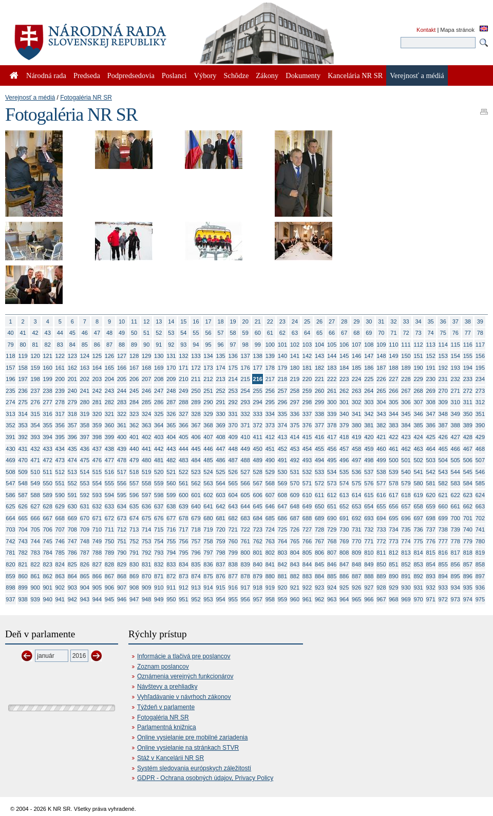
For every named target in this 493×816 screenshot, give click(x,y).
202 (84, 379)
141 (294, 356)
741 (480, 529)
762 (257, 541)
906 (109, 587)
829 (121, 564)
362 (134, 425)
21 (258, 321)
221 (319, 379)
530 (282, 472)
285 (146, 402)
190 (418, 368)
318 (72, 414)
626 (22, 506)
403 (158, 437)
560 (171, 483)
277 (47, 402)
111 (405, 344)
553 (84, 483)
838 (232, 564)
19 (233, 321)
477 (109, 460)
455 (319, 449)
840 (257, 564)
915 (220, 587)
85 (85, 344)
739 (455, 529)
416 (319, 437)
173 (208, 368)
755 (171, 541)
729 (331, 529)
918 (257, 587)
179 (282, 368)
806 (319, 552)
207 (146, 379)
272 (467, 391)
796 (195, 552)
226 (381, 379)
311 (467, 402)
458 (356, 449)
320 (97, 414)
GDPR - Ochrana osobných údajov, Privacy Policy (205, 778)
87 (109, 344)
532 (307, 472)
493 (307, 460)
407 (208, 437)
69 (369, 333)
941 (60, 599)
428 (467, 437)
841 (270, 564)
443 (171, 449)
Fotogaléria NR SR (86, 97)
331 (232, 414)
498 (368, 460)
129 (146, 356)
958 (270, 599)
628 (47, 506)
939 (35, 599)
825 (72, 564)
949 (158, 599)
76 (455, 333)
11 (134, 321)
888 (368, 576)
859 (10, 576)
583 (455, 483)
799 (232, 552)
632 (97, 506)
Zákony (267, 75)
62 (282, 333)
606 (257, 495)
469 (10, 460)
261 (331, 391)
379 (344, 425)
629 (60, 506)
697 (418, 518)
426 (443, 437)
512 (60, 472)
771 (368, 541)
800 (245, 552)
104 (319, 344)
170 (171, 368)
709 (84, 529)
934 (455, 587)
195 (480, 368)
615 (368, 495)
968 (393, 599)
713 (134, 529)
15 (183, 321)
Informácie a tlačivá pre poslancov (183, 656)
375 (294, 425)
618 (405, 495)
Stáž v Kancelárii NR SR (170, 758)
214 (232, 379)
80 (23, 344)
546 (480, 472)
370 (232, 425)
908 (134, 587)
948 (146, 599)
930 (405, 587)
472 (47, 460)
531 (294, 472)
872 (171, 576)
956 (245, 599)
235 (10, 391)
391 (10, 437)
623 (467, 495)
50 (134, 333)
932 (430, 587)
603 (220, 495)
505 (455, 460)
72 (406, 333)
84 (72, 344)
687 (294, 518)
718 (195, 529)
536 (356, 472)
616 (381, 495)
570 (294, 483)
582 (443, 483)
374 (282, 425)
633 (109, 506)
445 (195, 449)
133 (195, 356)
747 (72, 541)
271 (455, 391)
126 (109, 356)
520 (158, 472)
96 (220, 344)
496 (344, 460)
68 (356, 333)
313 (10, 414)
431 (22, 449)
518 (134, 472)
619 (418, 495)
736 (418, 529)
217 (270, 379)
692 (356, 518)
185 (356, 368)
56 (208, 333)
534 (331, 472)
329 (208, 414)
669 (72, 518)
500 (393, 460)
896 (467, 576)
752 (134, 541)
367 (195, 425)
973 (455, 599)
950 (171, 599)
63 (295, 333)
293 (245, 402)
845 (319, 564)
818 (467, 552)
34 (418, 321)
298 (307, 402)
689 (319, 518)
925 (344, 587)
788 (97, 552)
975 (480, 599)
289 (195, 402)
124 (84, 356)
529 (270, 472)
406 (195, 437)
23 (282, 321)
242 (97, 391)
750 (109, 541)
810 (368, 552)
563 (208, 483)
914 (208, 587)
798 (220, 552)
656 (393, 506)
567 (257, 483)
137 (245, 356)
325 (158, 414)
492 (294, 460)
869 (134, 576)
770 (356, 541)
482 (171, 460)
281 (97, 402)
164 (97, 368)
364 (158, 425)
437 (97, 449)
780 (480, 541)
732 (368, 529)
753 (146, 541)
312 (480, 402)
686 (282, 518)
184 (344, 368)
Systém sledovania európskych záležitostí (194, 768)
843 (294, 564)
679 (195, 518)
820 (10, 564)
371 (245, 425)
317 (60, 414)
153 (443, 356)
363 (146, 425)
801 (257, 552)
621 (443, 495)
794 (171, 552)
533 (319, 472)
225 (368, 379)
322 (121, 414)
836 (208, 564)
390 (480, 425)
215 (245, 379)
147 (368, 356)
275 (22, 402)
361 (121, 425)
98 (245, 344)
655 (381, 506)
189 (405, 368)
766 (307, 541)
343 (381, 414)
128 (134, 356)
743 (22, 541)
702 (480, 518)
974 (467, 599)
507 (480, 460)
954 (220, 599)
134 (208, 356)
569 (282, 483)
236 (22, 391)
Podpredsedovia (131, 75)
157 (10, 368)
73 (418, 333)
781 (10, 552)
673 (121, 518)
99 (258, 344)
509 (22, 472)
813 (405, 552)
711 (109, 529)
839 (245, 564)
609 (294, 495)
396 (72, 437)
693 (368, 518)
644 (245, 506)
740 (467, 529)
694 (381, 518)
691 (344, 518)
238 (47, 391)
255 (257, 391)
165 (109, 368)
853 (418, 564)
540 (405, 472)
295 (270, 402)
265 (381, 391)
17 (208, 321)
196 (10, 379)
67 (344, 333)
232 (455, 379)
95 (208, 344)
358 (84, 425)
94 (196, 344)
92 (171, 344)
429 (480, 437)
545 (467, 472)
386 (430, 425)
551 (60, 483)
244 (121, 391)
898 (10, 587)
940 (47, 599)
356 (60, 425)
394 (47, 437)
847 (344, 564)
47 (97, 333)
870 (146, 576)
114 (443, 344)
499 (381, 460)
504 (443, 460)
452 (282, 449)
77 (468, 333)
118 (10, 356)
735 (405, 529)
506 (467, 460)
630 (72, 506)
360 (109, 425)
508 (10, 472)
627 (35, 506)
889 (381, 576)
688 (307, 518)
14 (171, 321)
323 (134, 414)
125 (97, 356)
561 (183, 483)
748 (84, 541)
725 (282, 529)
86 (97, 344)
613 (344, 495)
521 (171, 472)
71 (393, 333)
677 (171, 518)
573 (331, 483)
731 (356, 529)
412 (270, 437)
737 (430, 529)
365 (171, 425)
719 (208, 529)
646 (270, 506)
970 (418, 599)
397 (84, 437)
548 (22, 483)
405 (183, 437)
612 (331, 495)
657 (405, 506)
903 (72, 587)
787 (84, 552)
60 (258, 333)
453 (294, 449)
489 (257, 460)
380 (356, 425)
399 (109, 437)
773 (393, 541)
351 (480, 414)
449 (245, 449)
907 (121, 587)
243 (109, 391)
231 (443, 379)
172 (195, 368)
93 (183, 344)
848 (356, 564)
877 (232, 576)
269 (430, 391)
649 (307, 506)
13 (159, 321)
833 (171, 564)
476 (97, 460)
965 (356, 599)
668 (60, 518)
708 (72, 529)
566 (245, 483)
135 (220, 356)
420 (368, 437)
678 (183, 518)
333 (257, 414)
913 (195, 587)
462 (405, 449)
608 (282, 495)
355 (47, 425)
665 (22, 518)
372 (257, 425)
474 (72, 460)
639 (183, 506)
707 (60, 529)
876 (220, 576)
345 (405, 414)
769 (344, 541)
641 (208, 506)
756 (183, 541)
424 (418, 437)
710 (97, 529)
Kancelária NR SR (355, 75)
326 (171, 414)
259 (307, 391)
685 (270, 518)
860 (22, 576)
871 (158, 576)
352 (10, 425)
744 (35, 541)
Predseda (86, 75)
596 (134, 495)
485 (208, 460)
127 (121, 356)
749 (97, 541)
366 (183, 425)
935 (467, 587)
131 (171, 356)
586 (10, 495)
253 (232, 391)
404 (171, 437)
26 (319, 321)
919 (270, 587)
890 (393, 576)
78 (480, 333)
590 (60, 495)
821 (22, 564)
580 (418, 483)
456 (331, 449)
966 (368, 599)
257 (282, 391)
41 (23, 333)
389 (467, 425)
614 (356, 495)
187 (381, 368)
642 (220, 506)
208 (158, 379)
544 (455, 472)
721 (232, 529)
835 (195, 564)
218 (282, 379)
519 (146, 472)
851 (393, 564)
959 (282, 599)
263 (356, 391)
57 (220, 333)
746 (60, 541)
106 (344, 344)
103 (307, 344)
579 (405, 483)
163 (84, 368)
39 (480, 321)
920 (282, 587)
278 (60, 402)
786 (72, 552)
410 (245, 437)
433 (47, 449)
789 (109, 552)
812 (393, 552)
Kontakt (425, 30)
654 (368, 506)
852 (405, 564)
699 (443, 518)
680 (208, 518)
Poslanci (174, 75)
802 (270, 552)
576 (368, 483)
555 (109, 483)
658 (418, 506)
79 (10, 344)
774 (405, 541)
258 (294, 391)
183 (331, 368)
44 (60, 333)
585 (480, 483)
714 (146, 529)
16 (196, 321)
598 (158, 495)
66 (332, 333)
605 (245, 495)
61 (270, 333)
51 (146, 333)
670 (84, 518)
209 (171, 379)
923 (319, 587)
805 (307, 552)
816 (443, 552)
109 (381, 344)
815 (430, 552)
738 (443, 529)
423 (405, 437)
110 (393, 344)
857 (467, 564)
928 (381, 587)
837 (220, 564)
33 (406, 321)
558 (146, 483)
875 (208, 576)
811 (381, 552)
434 (60, 449)
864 (72, 576)
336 (294, 414)
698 (430, 518)
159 (35, 368)
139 (270, 356)
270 (443, 391)
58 (233, 333)
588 (35, 495)
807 (331, 552)
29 (356, 321)
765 (294, 541)
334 (270, 414)
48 (109, 333)
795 (183, 552)
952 (195, 599)
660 (443, 506)
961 (307, 599)
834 (183, 564)
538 (381, 472)
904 (84, 587)
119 (22, 356)
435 (72, 449)
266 (393, 391)
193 (455, 368)
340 (344, 414)
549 (35, 483)
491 (282, 460)
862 (47, 576)
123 (72, 356)
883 (307, 576)
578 (393, 483)
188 (393, 368)
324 (146, 414)
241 (84, 391)
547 (10, 483)
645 (257, 506)
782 (22, 552)
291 (220, 402)
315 (35, 414)
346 (418, 414)
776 (430, 541)
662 (467, 506)
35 (431, 321)
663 (480, 506)
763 (270, 541)
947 (134, 599)
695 (393, 518)
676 (158, 518)
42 (35, 333)
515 (97, 472)
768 (331, 541)
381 (368, 425)
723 (257, 529)
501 (405, 460)
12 (146, 321)
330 (220, 414)
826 (84, 564)
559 (158, 483)
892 (418, 576)
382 (381, 425)
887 (356, 576)
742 (10, 541)
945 (109, 599)
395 (60, 437)
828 (109, 564)
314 (22, 414)
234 (480, 379)
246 (146, 391)
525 (220, 472)
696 (405, 518)
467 (467, 449)
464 (430, 449)
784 (47, 552)
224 (356, 379)
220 (307, 379)
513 (72, 472)
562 (195, 483)
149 (393, 356)
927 (368, 587)
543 (443, 472)
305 (393, 402)
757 (195, 541)
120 (35, 356)
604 (232, 495)
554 (97, 483)
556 (121, 483)
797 (208, 552)
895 (455, 576)
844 (307, 564)
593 (97, 495)
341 (356, 414)
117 (480, 344)
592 (84, 495)
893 (430, 576)
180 (294, 368)
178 (270, 368)
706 (47, 529)
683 (245, 518)
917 (245, 587)
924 (331, 587)
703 (10, 529)
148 (381, 356)
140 (282, 356)
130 (158, 356)
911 (171, 587)
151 (418, 356)
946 (121, 599)
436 (84, 449)
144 (331, 356)
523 (195, 472)
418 (344, 437)
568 (270, 483)
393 (35, 437)
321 (109, 414)
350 (467, 414)
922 (307, 587)
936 (480, 587)
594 (109, 495)
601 (195, 495)
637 (158, 506)
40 (10, 333)
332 (245, 414)
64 (307, 333)
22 (270, 321)
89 (134, 344)
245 (134, 391)
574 (344, 483)
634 (121, 506)
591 (72, 495)
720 (220, 529)
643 (232, 506)
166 (121, 368)
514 (84, 472)
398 (97, 437)
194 (467, 368)
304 (381, 402)
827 (97, 564)
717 (183, 529)
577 (381, 483)
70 (381, 333)
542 (430, 472)
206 (134, 379)
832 (158, 564)
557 (134, 483)
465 (443, 449)
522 (183, 472)
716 (171, 529)
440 (134, 449)
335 (282, 414)
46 (85, 333)
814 (418, 552)
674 (134, 518)
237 (35, 391)
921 (294, 587)
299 (319, 402)
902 (60, 587)
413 (282, 437)
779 (467, 541)
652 (344, 506)
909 (146, 587)
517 (121, 472)
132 (183, 356)
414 (294, 437)
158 (22, 368)
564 (220, 483)
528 (257, 472)
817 (455, 552)
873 (183, 576)
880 (270, 576)
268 (418, 391)
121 (47, 356)
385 (418, 425)
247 (158, 391)
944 (97, 599)
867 (109, 576)
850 (381, 564)
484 (195, 460)
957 (257, 599)
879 (257, 576)
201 (72, 379)
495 (331, 460)
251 (208, 391)
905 (97, 587)
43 (48, 333)
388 (455, 425)
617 (393, 495)
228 (405, 379)
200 (60, 379)
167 (134, 368)
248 (171, 391)
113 (430, 344)
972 (443, 599)
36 (443, 321)
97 (233, 344)
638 (171, 506)
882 (294, 576)
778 (455, 541)
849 (368, 564)
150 (405, 356)
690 (331, 518)
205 (121, 379)
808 (344, 552)
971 (430, 599)
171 (183, 368)
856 (455, 564)
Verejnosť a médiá (30, 97)
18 (220, 321)
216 (257, 379)
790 (121, 552)
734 (393, 529)
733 (381, 529)
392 (22, 437)
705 (35, 529)
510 (35, 472)
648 (294, 506)
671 (97, 518)
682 (232, 518)
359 (97, 425)
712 (121, 529)
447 (220, 449)
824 (60, 564)
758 (208, 541)
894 (443, 576)
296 (282, 402)
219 (294, 379)
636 (146, 506)
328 (195, 414)
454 (307, 449)
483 (183, 460)
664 (10, 518)
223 (344, 379)
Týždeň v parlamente (166, 707)
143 (319, 356)
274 (10, 402)
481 (158, 460)
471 (35, 460)
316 (47, 414)
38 (468, 321)
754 (158, 541)
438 (109, 449)
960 (294, 599)
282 (109, 402)
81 (35, 344)
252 (220, 391)
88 (122, 344)
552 (72, 483)
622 (455, 495)
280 (84, 402)
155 (467, 356)
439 (121, 449)
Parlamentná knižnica (166, 727)
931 (418, 587)
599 (171, 495)
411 (257, 437)
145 (344, 356)
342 (368, 414)
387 (443, 425)
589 (47, 495)
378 (331, 425)
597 (146, 495)
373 (270, 425)
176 (245, 368)
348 (443, 414)
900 (35, 587)
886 (344, 576)
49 (122, 333)
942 (72, 599)
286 (158, 402)
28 (344, 321)
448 (232, 449)
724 (270, 529)
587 (22, 495)
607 (270, 495)
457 (344, 449)
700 (455, 518)
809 (356, 552)
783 (35, 552)
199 (47, 379)
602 (208, 495)
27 (332, 321)
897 (480, 576)
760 (232, 541)
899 (22, 587)
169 (158, 368)
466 (455, 449)
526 (232, 472)
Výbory (205, 75)
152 (430, 356)
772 (381, 541)
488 (245, 460)
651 (331, 506)
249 (183, 391)
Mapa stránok (457, 30)
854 (430, 564)
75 (443, 333)
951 (183, 599)
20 (245, 321)
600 (183, 495)
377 (319, 425)
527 (245, 472)
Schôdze (236, 75)
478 (121, 460)
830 (134, 564)
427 (455, 437)
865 (84, 576)
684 (257, 518)
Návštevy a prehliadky (167, 686)
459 (368, 449)
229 (418, 379)
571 (307, 483)
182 (319, 368)
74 (431, 333)
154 (455, 356)
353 (22, 425)
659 (430, 506)
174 (220, 368)
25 (307, 321)
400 (121, 437)
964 (344, 599)
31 (381, 321)
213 (220, 379)
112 (418, 344)
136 (232, 356)
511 (47, 472)
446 (208, 449)
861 (35, 576)
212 (208, 379)
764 (282, 541)
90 (146, 344)
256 (270, 391)
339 (331, 414)
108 (368, 344)
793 (158, 552)
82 (48, 344)
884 (319, 576)
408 (220, 437)
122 (60, 356)
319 (84, 414)
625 (10, 506)
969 (405, 599)
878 (245, 576)
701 (467, 518)
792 (146, 552)
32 (393, 321)
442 (158, 449)
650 (319, 506)
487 (232, 460)
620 (430, 495)
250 (195, 391)
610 (307, 495)
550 (47, 483)
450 (257, 449)
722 (245, 529)
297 (294, 402)
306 (405, 402)
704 (22, 529)
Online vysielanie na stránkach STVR (188, 747)
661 (455, 506)
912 (183, 587)
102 (294, 344)
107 (356, 344)
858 (480, 564)
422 (393, 437)
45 (72, 333)
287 (171, 402)
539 (393, 472)
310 (455, 402)
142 (307, 356)
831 (146, 564)
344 (393, 414)
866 (97, 576)
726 (294, 529)
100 (270, 344)
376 (307, 425)
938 (22, 599)
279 (72, 402)
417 (331, 437)
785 (60, 552)
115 (455, 344)
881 (282, 576)
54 (183, 333)
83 (60, 344)
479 (134, 460)
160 (47, 368)
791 (134, 552)
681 (220, 518)
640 (195, 506)
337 (307, 414)
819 (480, 552)
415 (307, 437)
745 (47, 541)
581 (430, 483)
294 (257, 402)
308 (430, 402)
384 (405, 425)
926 (356, 587)
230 (430, 379)
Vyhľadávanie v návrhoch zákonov (184, 696)
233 (467, 379)
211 (195, 379)
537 (368, 472)
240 (72, 391)
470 (22, 460)
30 (369, 321)
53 (171, 333)
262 (344, 391)
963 (331, 599)
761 (245, 541)
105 (331, 344)
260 (319, 391)
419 (356, 437)
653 (356, 506)
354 (35, 425)
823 (47, 564)
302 (356, 402)
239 (60, 391)
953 (208, 599)
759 (220, 541)
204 (109, 379)
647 (282, 506)
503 (430, 460)
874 (195, 576)
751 (121, 541)
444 (183, 449)
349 (455, 414)
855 (443, 564)
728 (319, 529)
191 (430, 368)
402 (146, 437)
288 (183, 402)
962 (319, 599)
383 (393, 425)
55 (196, 333)
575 (356, 483)
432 (35, 449)
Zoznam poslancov (163, 666)
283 (121, 402)
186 (368, 368)
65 (319, 333)
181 (307, 368)
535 (344, 472)
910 (158, 587)
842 (282, 564)
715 (158, 529)
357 (72, 425)
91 (159, 344)
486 (220, 460)
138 (257, 356)
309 (443, 402)
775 (418, 541)
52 (159, 333)
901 (47, 587)
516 (109, 472)
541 (418, 472)
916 (232, 587)
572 (319, 483)
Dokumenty (303, 75)
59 (245, 333)
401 (134, 437)
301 (344, 402)
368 (208, 425)
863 (60, 576)
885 (331, 576)
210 (183, 379)
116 (467, 344)
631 (84, 506)
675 (146, 518)
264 (368, 391)
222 (331, 379)
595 (121, 495)
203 (97, 379)
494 (319, 460)
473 (60, 460)
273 (480, 391)
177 (257, 368)
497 (356, 460)
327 (183, 414)
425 (430, 437)
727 (307, 529)
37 (455, 321)
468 (480, 449)
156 (480, 356)
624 (480, 495)
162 (72, 368)
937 (10, 599)
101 (282, 344)
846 (331, 564)
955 (232, 599)
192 (443, 368)
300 (331, 402)
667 (47, 518)
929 (393, 587)
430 (10, 449)
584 (467, 483)
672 (109, 518)
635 (134, 506)
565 (232, 483)
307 (418, 402)
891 (405, 576)
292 (232, 402)
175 (232, 368)
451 (270, 449)
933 (443, 587)
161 (60, 368)
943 (84, 599)
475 (84, 460)
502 (418, 460)
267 (405, 391)
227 (393, 379)
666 (35, 518)
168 (146, 368)
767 (319, 541)
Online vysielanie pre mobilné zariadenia (192, 737)
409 (232, 437)
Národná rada (46, 75)
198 (35, 379)
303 (368, 402)
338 (319, 414)
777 (443, 541)
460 (381, 449)
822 (35, 564)
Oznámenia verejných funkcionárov (185, 676)
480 (146, 460)
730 (344, 529)
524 (208, 472)
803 (282, 552)
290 (208, 402)
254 (245, 391)
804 (294, 552)
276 (35, 402)
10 (122, 321)
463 (418, 449)
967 (381, 599)
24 (295, 321)
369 (220, 425)
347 (430, 414)
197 (22, 379)
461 (393, 449)
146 (356, 356)
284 (134, 402)
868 (121, 576)
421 (381, 437)
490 (270, 460)
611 (319, 495)
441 (146, 449)
